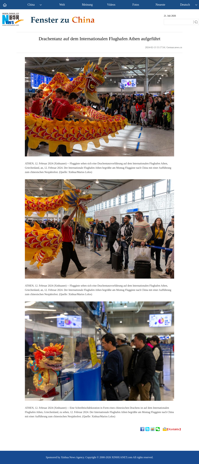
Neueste (160, 4)
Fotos (135, 4)
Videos (111, 4)
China (31, 4)
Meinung (87, 4)
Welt (62, 4)
